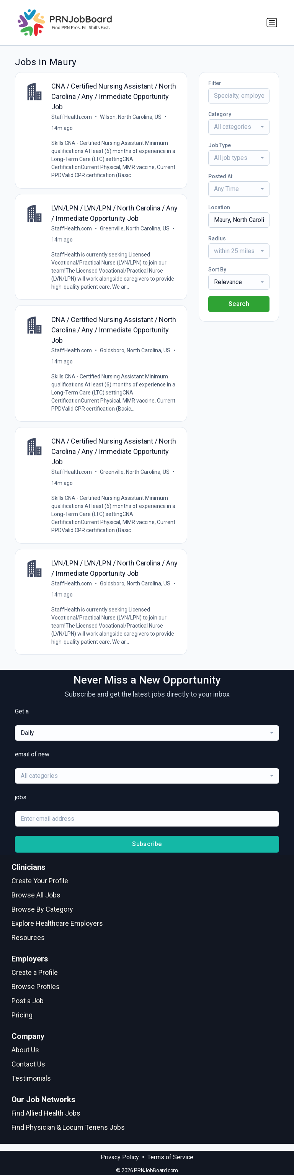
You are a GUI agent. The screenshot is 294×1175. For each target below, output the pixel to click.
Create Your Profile (39, 887)
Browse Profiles (35, 993)
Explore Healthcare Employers (57, 930)
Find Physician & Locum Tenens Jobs (68, 1134)
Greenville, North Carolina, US (135, 230)
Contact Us (28, 1071)
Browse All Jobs (35, 901)
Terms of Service (170, 1157)
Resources (28, 944)
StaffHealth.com (72, 118)
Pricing (22, 1021)
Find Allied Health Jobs (45, 1120)
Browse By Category (42, 916)
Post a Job (27, 1007)
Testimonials (31, 1085)
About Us (25, 1056)
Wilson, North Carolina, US (131, 118)
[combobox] (239, 127)
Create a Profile (34, 979)
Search (239, 303)
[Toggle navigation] (272, 22)
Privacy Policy (120, 1157)
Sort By (217, 269)
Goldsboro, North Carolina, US (136, 353)
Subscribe (147, 850)
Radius (217, 238)
